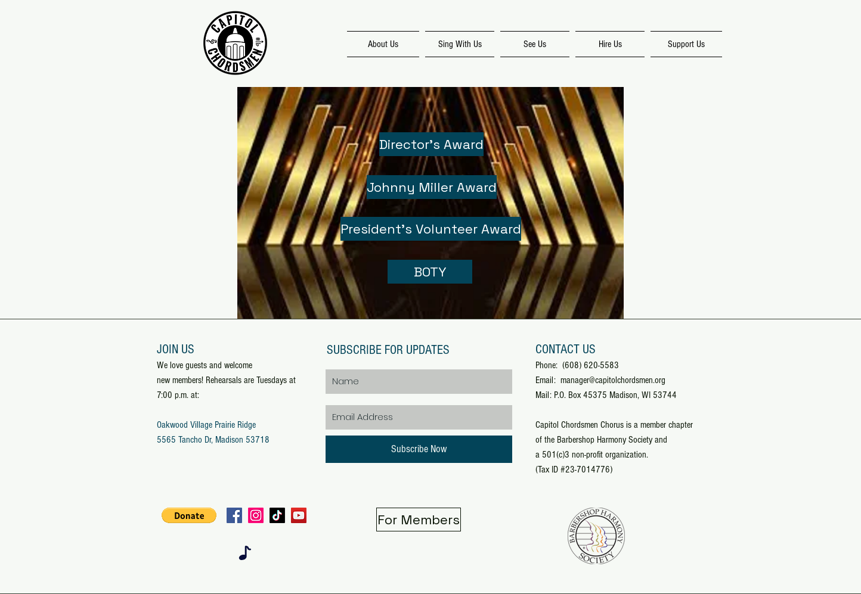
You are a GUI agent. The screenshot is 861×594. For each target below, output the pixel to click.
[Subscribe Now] (419, 449)
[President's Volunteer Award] (430, 229)
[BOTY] (430, 272)
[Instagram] (256, 515)
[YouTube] (298, 515)
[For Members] (418, 519)
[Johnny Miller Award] (432, 187)
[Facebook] (234, 515)
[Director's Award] (431, 144)
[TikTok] (277, 515)
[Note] (245, 553)
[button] (189, 515)
